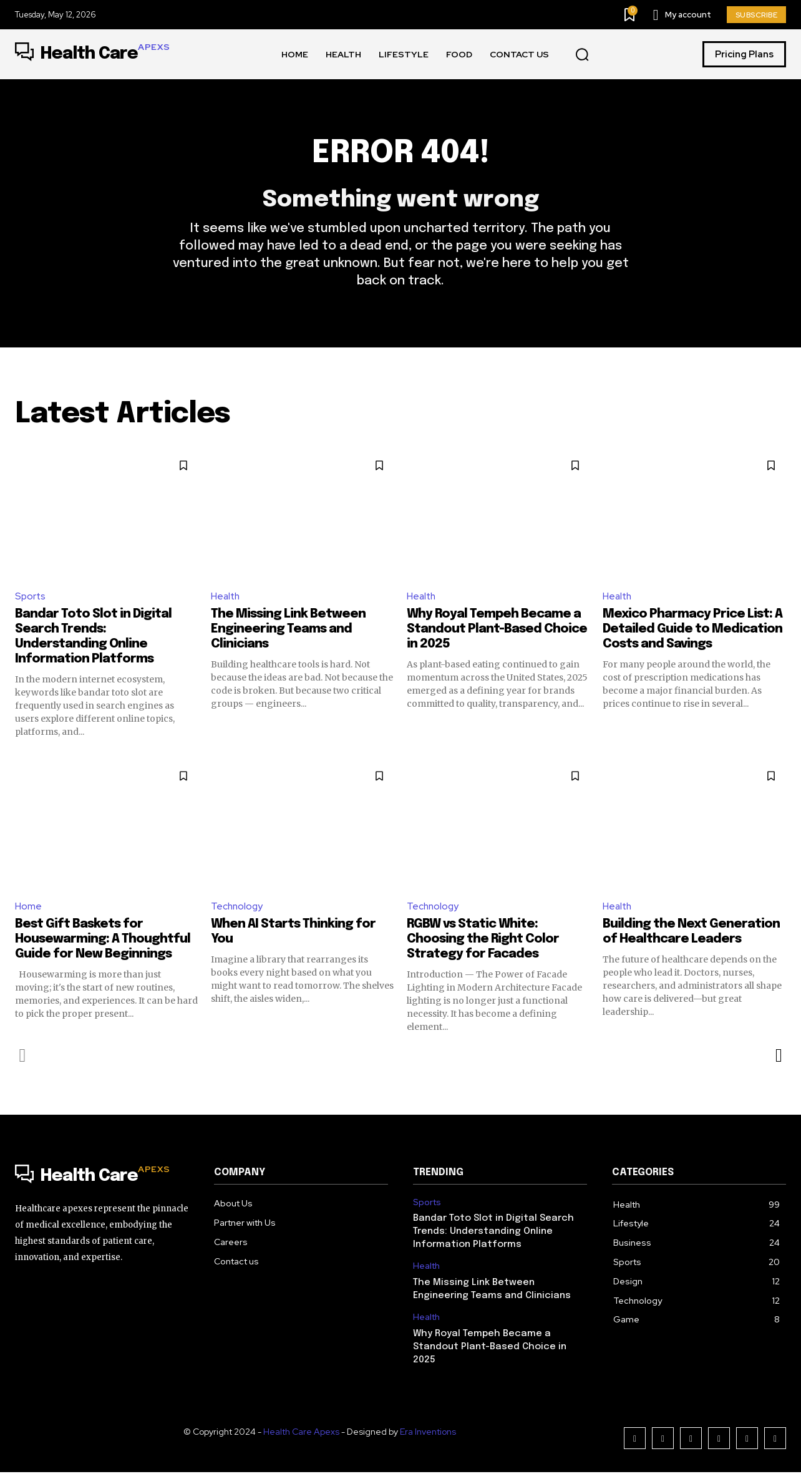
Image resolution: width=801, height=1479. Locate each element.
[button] (582, 55)
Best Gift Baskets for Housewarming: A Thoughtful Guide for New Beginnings (102, 945)
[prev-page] (23, 1062)
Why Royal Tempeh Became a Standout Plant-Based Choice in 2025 (497, 635)
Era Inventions (428, 1438)
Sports (31, 602)
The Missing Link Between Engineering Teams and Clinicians (288, 635)
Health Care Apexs (301, 1438)
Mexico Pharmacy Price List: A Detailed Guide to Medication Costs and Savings (692, 635)
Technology (238, 913)
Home (28, 913)
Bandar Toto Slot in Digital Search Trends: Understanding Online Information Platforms (493, 1238)
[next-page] (778, 1062)
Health (226, 602)
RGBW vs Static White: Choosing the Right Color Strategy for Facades (483, 945)
